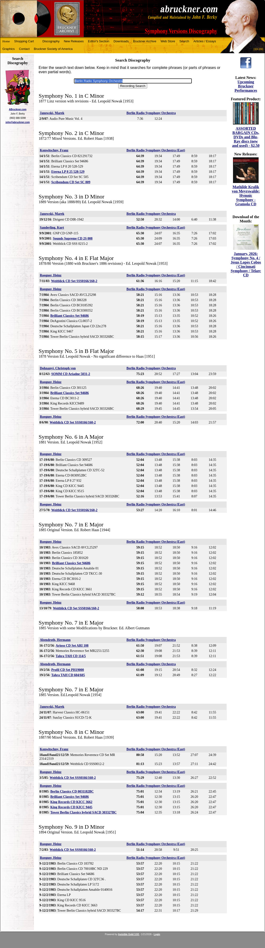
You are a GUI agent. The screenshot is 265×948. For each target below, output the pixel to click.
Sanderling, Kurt (52, 227)
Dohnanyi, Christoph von (58, 368)
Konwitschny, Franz (54, 150)
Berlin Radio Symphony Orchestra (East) (156, 150)
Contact (24, 49)
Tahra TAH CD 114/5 (71, 656)
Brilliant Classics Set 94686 (69, 316)
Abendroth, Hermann (55, 640)
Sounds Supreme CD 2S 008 (72, 238)
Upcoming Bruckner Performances (245, 86)
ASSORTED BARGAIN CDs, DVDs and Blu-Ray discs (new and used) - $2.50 (246, 137)
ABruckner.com (18, 109)
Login (157, 934)
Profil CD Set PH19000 (67, 670)
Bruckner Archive (144, 41)
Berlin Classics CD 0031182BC (72, 791)
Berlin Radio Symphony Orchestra (151, 113)
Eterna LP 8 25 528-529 (67, 171)
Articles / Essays (204, 41)
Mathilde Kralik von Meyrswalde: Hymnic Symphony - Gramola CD (246, 195)
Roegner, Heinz (50, 275)
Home (6, 41)
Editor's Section (98, 41)
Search (184, 41)
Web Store (168, 41)
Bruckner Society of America (53, 49)
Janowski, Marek (52, 113)
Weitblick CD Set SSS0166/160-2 (74, 281)
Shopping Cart (24, 41)
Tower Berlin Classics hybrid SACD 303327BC (83, 812)
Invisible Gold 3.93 (129, 934)
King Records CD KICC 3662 (71, 802)
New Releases (74, 41)
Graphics (8, 49)
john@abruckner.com (18, 122)
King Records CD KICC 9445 (71, 807)
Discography (50, 41)
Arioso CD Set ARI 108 (72, 645)
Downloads (121, 41)
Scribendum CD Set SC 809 (70, 182)
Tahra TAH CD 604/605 (68, 675)
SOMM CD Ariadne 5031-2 (70, 374)
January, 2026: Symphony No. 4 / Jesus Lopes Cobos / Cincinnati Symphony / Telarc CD (246, 264)
